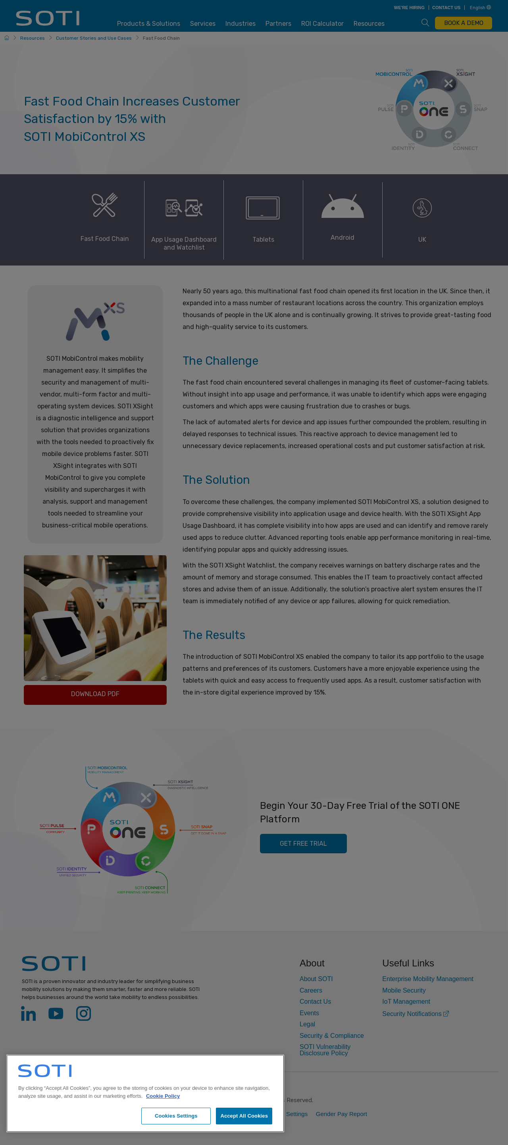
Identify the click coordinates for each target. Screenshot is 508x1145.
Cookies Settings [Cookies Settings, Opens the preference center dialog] (176, 1116)
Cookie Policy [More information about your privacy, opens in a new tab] (163, 1096)
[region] (145, 1093)
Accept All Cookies (244, 1116)
